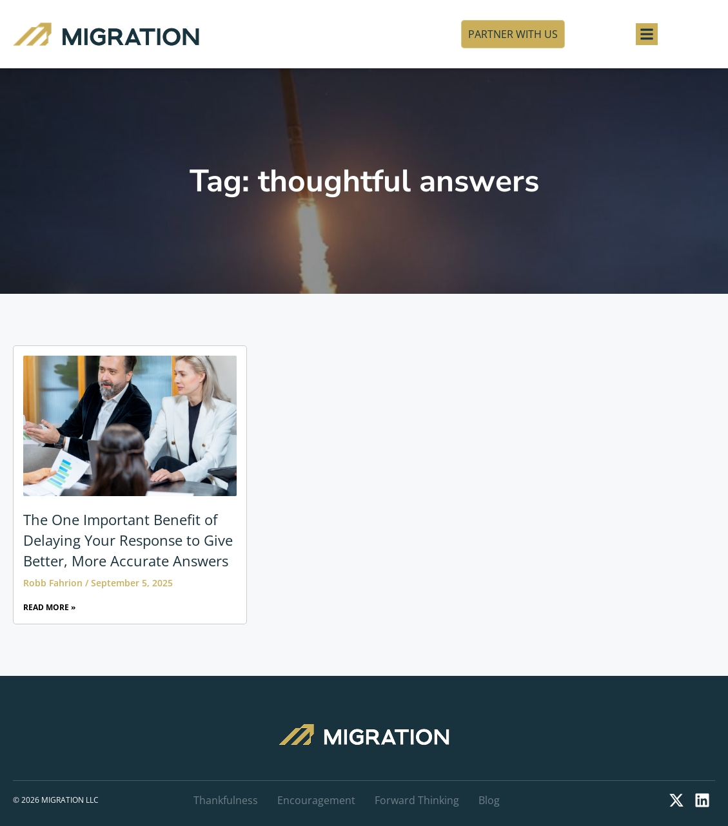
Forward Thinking (417, 800)
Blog (489, 800)
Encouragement (316, 800)
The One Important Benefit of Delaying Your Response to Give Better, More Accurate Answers (128, 540)
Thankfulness (225, 800)
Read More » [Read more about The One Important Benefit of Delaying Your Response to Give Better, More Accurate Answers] (49, 607)
